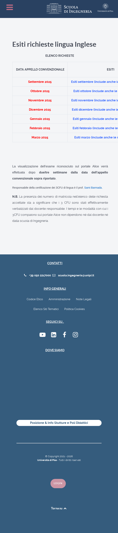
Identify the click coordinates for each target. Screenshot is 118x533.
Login (58, 483)
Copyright (54, 456)
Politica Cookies (74, 309)
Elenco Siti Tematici (46, 309)
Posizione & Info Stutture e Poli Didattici (59, 423)
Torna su (59, 508)
